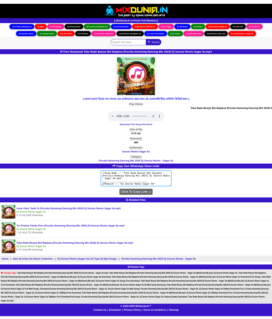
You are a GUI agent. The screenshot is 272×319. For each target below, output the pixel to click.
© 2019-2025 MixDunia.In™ (136, 308)
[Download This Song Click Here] (136, 124)
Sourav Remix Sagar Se (136, 151)
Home (5, 261)
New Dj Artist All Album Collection (33, 261)
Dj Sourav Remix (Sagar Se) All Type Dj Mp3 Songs (87, 261)
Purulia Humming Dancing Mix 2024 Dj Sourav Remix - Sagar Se (136, 160)
